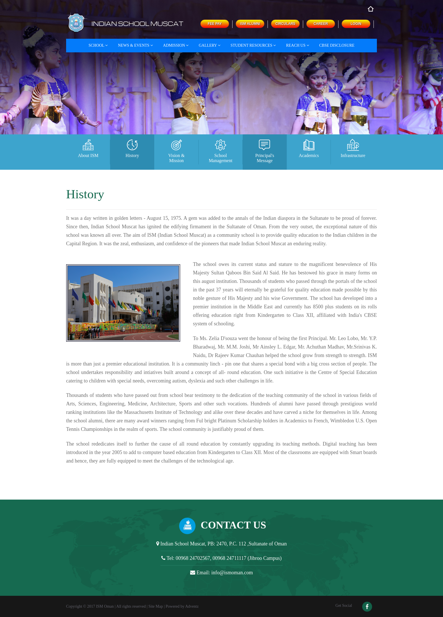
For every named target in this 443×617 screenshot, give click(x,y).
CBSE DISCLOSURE (337, 45)
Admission (175, 45)
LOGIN (356, 24)
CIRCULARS (285, 24)
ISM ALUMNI (250, 24)
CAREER (321, 24)
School (98, 45)
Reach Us (297, 45)
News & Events (135, 45)
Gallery (209, 45)
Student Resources (253, 45)
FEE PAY (215, 24)
